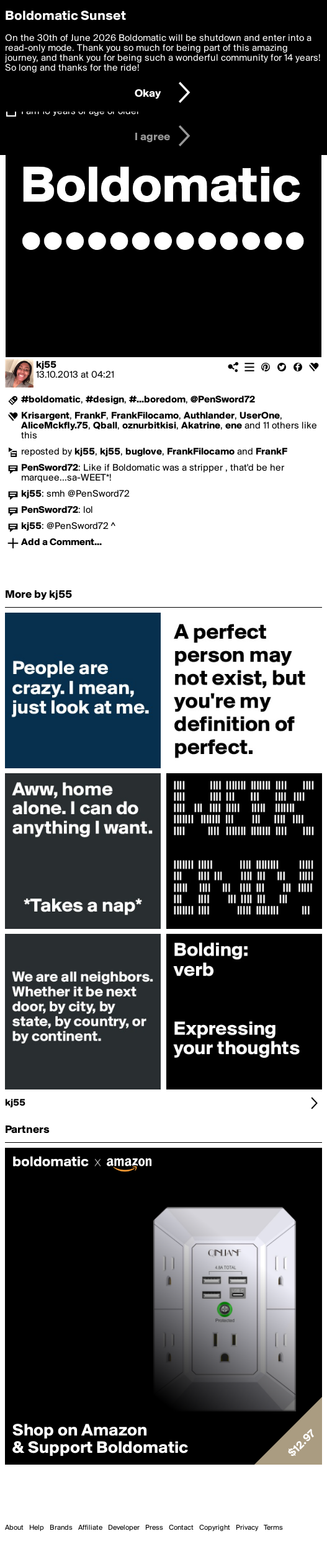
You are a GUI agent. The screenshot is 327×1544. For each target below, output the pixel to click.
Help (36, 1528)
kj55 (46, 365)
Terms (273, 1528)
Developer (124, 1528)
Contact (181, 1528)
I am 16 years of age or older (80, 112)
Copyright (214, 1528)
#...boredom (157, 400)
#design (105, 400)
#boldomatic (51, 400)
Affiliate (90, 1528)
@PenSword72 (222, 400)
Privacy (247, 1528)
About (14, 1528)
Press (154, 1528)
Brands (61, 1528)
